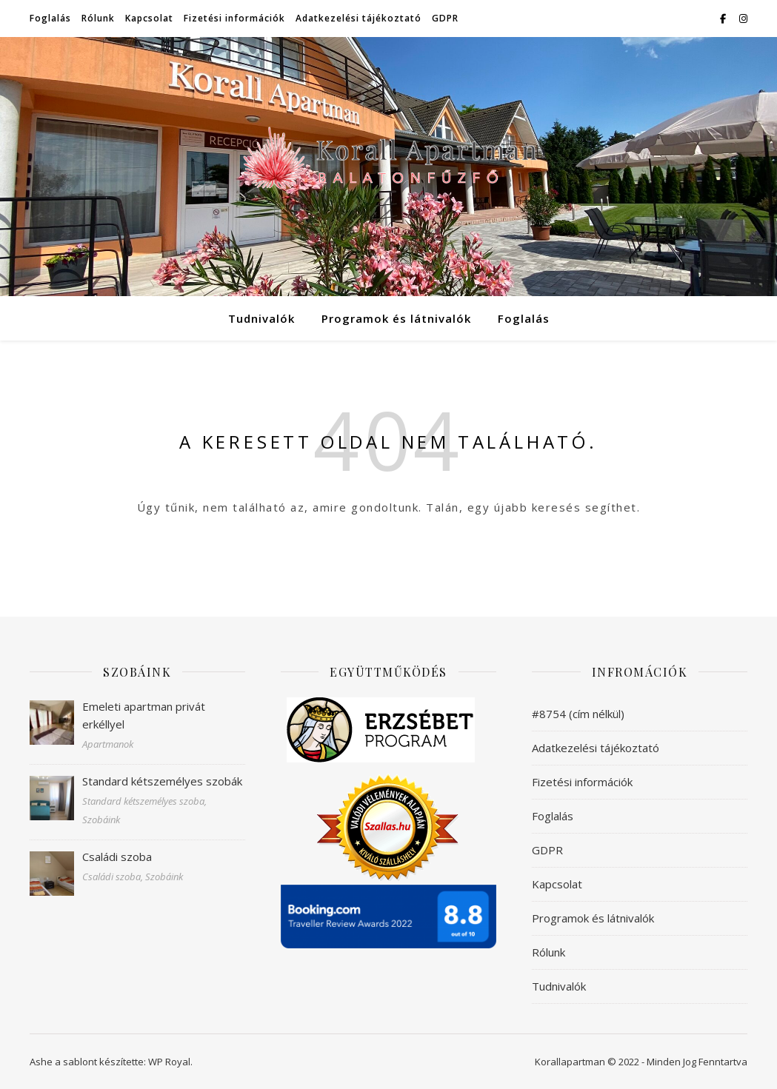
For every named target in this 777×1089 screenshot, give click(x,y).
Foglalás (50, 18)
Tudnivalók (261, 318)
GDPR (445, 18)
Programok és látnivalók (396, 318)
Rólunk (98, 18)
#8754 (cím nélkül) (578, 713)
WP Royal (169, 1061)
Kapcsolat (149, 18)
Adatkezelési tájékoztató (358, 18)
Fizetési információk (234, 18)
